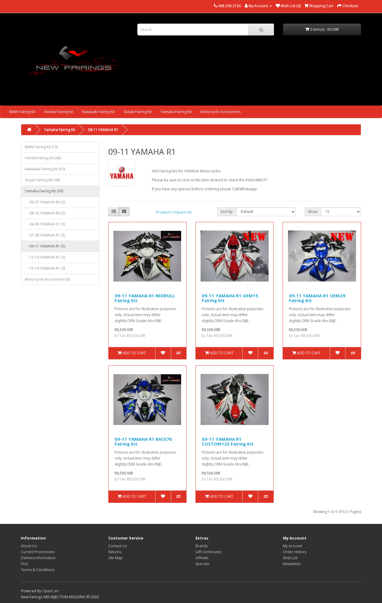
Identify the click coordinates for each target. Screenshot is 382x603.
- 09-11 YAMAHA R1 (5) (45, 246)
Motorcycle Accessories (221, 111)
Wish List (290, 557)
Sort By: (227, 211)
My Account (292, 545)
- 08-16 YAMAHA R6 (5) (45, 213)
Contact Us (117, 545)
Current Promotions (38, 551)
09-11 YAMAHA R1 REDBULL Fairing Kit (145, 298)
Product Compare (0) (173, 212)
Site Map (115, 557)
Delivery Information (38, 557)
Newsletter (292, 563)
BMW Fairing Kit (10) (41, 146)
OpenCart (50, 590)
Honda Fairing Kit (58, 111)
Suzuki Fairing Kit (138, 111)
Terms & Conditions (38, 569)
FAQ (24, 563)
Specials (202, 563)
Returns (114, 551)
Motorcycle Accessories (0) (47, 279)
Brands (201, 545)
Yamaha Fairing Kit (176, 111)
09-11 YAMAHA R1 (103, 129)
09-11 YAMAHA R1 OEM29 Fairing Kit (317, 298)
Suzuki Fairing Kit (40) (42, 180)
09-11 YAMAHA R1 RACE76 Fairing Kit (143, 441)
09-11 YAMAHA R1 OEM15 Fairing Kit (230, 298)
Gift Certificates (208, 551)
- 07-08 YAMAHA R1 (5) (45, 235)
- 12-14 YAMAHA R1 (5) (45, 257)
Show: (313, 211)
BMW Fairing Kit (22, 111)
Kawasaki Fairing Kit (98, 111)
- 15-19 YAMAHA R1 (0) (45, 268)
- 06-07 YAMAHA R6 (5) (45, 202)
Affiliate (201, 557)
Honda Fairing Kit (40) (43, 157)
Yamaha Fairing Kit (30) (44, 191)
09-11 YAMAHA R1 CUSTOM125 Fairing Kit (228, 441)
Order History (294, 551)
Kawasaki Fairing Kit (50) (45, 168)
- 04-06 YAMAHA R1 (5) (45, 224)
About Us (29, 545)
